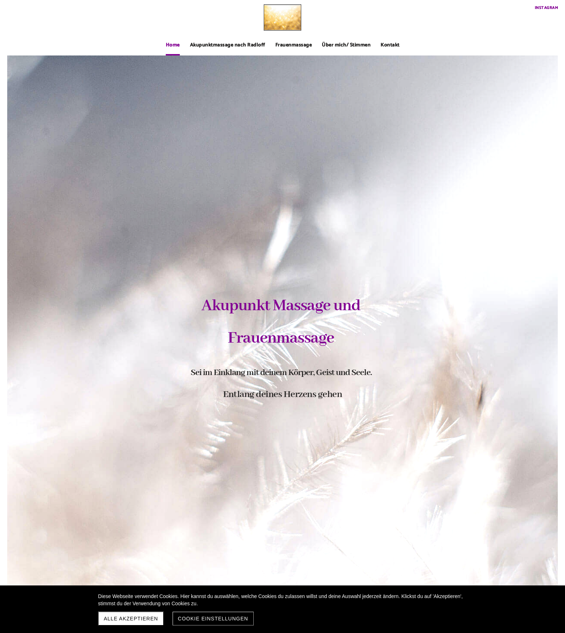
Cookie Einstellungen (213, 618)
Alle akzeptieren (131, 618)
